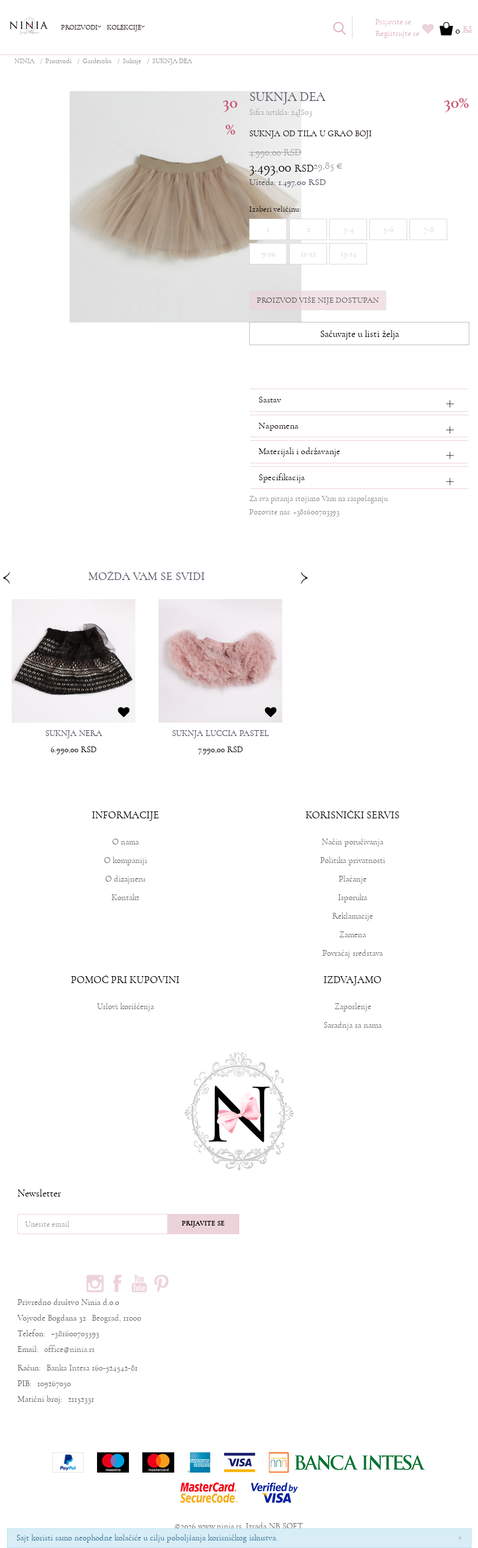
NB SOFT (286, 1526)
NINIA (24, 61)
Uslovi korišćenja (125, 1006)
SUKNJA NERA (73, 733)
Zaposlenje (353, 1006)
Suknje (132, 61)
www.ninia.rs (220, 1526)
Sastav (269, 399)
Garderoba (97, 61)
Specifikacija (281, 477)
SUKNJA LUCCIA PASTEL (220, 733)
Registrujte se (397, 34)
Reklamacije (352, 916)
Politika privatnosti (352, 860)
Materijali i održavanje (299, 451)
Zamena (352, 934)
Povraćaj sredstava (352, 953)
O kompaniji (125, 860)
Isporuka (352, 897)
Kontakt (125, 897)
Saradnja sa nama (353, 1025)
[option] (73, 681)
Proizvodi (58, 61)
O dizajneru (125, 878)
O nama (125, 841)
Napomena (278, 426)
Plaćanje (352, 878)
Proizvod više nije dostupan (318, 300)
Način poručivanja (352, 841)
